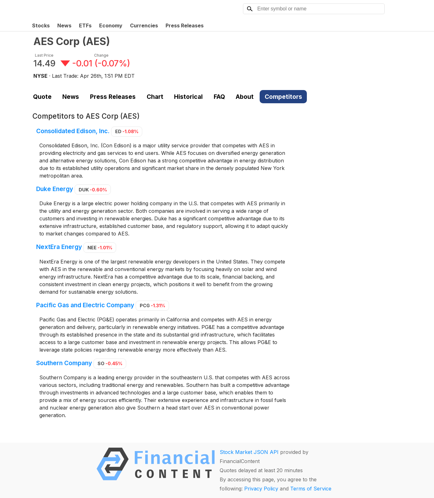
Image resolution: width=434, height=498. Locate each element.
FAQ (219, 96)
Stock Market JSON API (249, 452)
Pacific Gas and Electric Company (85, 305)
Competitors (283, 96)
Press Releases (185, 25)
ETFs (85, 25)
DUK (93, 189)
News (64, 25)
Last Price (44, 55)
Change (101, 55)
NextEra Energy (59, 247)
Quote (42, 96)
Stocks (41, 25)
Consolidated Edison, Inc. (73, 131)
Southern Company (64, 363)
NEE (99, 247)
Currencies (144, 25)
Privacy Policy (261, 488)
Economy (110, 25)
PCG (152, 305)
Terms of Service (310, 488)
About (245, 96)
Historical (188, 96)
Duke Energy (54, 189)
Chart (155, 96)
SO (110, 363)
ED (126, 131)
